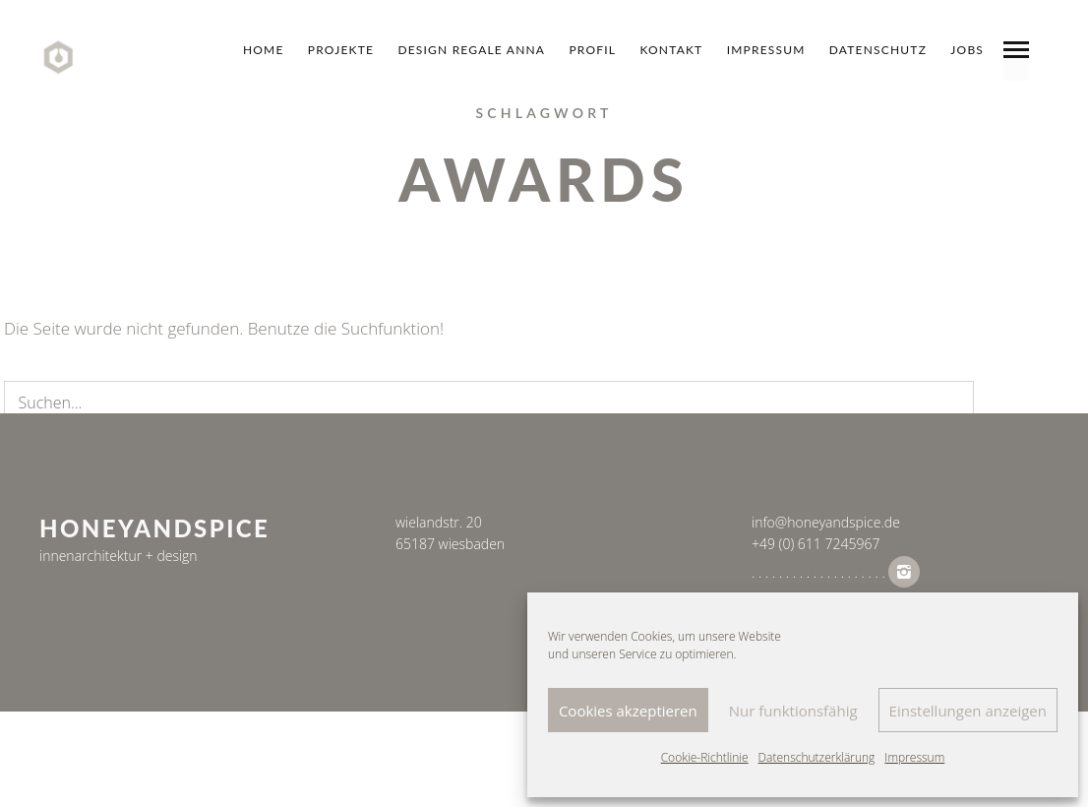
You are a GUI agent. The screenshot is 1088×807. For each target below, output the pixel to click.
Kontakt (670, 49)
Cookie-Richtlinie (705, 757)
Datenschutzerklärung (817, 757)
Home (263, 49)
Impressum (914, 757)
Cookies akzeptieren (628, 710)
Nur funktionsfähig (793, 710)
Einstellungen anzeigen (968, 710)
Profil (592, 49)
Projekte (341, 49)
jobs (967, 49)
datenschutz (878, 49)
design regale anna (471, 49)
